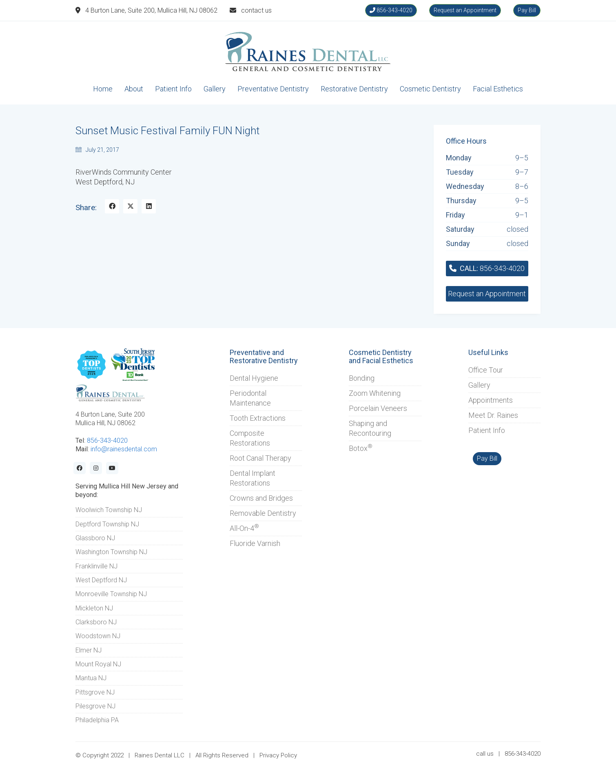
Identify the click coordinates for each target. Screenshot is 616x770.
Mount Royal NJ (98, 664)
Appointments (490, 400)
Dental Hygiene (254, 378)
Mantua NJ (90, 678)
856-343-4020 (391, 10)
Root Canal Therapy (260, 458)
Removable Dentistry (263, 513)
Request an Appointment (465, 10)
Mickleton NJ (94, 608)
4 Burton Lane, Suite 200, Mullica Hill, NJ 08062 (151, 10)
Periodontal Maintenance (250, 398)
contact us (256, 10)
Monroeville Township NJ (111, 594)
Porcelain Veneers (378, 408)
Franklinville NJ (96, 566)
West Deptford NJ (101, 580)
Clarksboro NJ (96, 622)
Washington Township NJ (111, 552)
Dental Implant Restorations (252, 478)
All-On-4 (244, 528)
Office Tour (485, 370)
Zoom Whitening (375, 393)
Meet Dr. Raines (493, 415)
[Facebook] (112, 206)
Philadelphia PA (97, 720)
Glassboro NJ (95, 538)
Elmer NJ (88, 650)
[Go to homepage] (308, 51)
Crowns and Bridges (261, 498)
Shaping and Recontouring (370, 428)
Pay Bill (527, 10)
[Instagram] (96, 468)
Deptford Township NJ (107, 524)
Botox (360, 448)
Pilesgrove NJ (95, 706)
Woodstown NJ (97, 636)
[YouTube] (112, 468)
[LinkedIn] (149, 206)
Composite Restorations (250, 438)
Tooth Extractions (258, 418)
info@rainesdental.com (124, 449)
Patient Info (486, 430)
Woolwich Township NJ (108, 510)
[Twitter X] (130, 206)
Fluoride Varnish (255, 543)
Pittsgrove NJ (95, 692)
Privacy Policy (278, 755)
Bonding (361, 378)
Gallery (479, 385)
